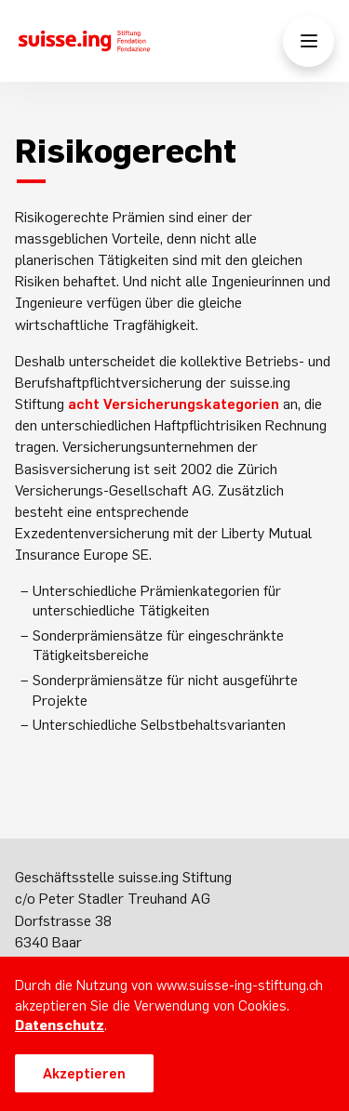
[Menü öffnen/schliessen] (308, 41)
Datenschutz (59, 1025)
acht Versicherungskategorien (173, 403)
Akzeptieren (84, 1073)
